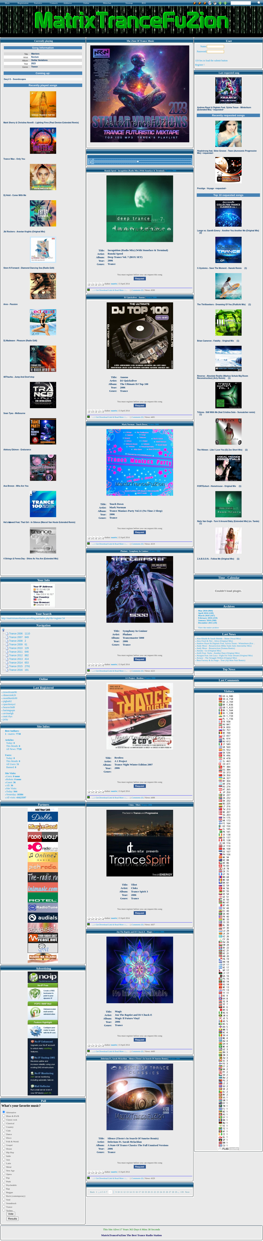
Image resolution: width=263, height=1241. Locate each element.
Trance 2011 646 (19, 651)
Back (92, 1192)
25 (164, 1192)
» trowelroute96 (9, 692)
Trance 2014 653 (19, 662)
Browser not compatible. (42, 309)
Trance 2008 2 (17, 640)
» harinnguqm (8, 710)
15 (134, 1192)
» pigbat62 (6, 701)
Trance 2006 (171, 171)
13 (127, 1192)
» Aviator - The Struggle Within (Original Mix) (216, 658)
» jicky (4, 719)
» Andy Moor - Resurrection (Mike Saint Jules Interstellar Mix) (223, 646)
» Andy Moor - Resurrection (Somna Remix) (215, 648)
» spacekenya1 (8, 704)
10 (118, 1192)
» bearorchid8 (8, 707)
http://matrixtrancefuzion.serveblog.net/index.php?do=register (31, 618)
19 (146, 1192)
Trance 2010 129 (19, 648)
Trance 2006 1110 (19, 633)
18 (143, 1192)
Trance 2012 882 (19, 655)
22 (155, 1192)
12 (124, 1192)
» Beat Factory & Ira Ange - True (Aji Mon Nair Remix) (220, 660)
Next (187, 1192)
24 (161, 1192)
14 (130, 1192)
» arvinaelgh (7, 713)
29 (176, 1192)
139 (182, 1192)
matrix (11, 734)
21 (152, 1192)
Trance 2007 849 (19, 637)
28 (173, 1192)
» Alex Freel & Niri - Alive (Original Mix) (214, 641)
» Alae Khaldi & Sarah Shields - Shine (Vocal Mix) (218, 638)
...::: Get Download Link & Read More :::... (108, 290)
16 (137, 1192)
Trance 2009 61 (18, 644)
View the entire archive (208, 627)
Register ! (200, 64)
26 (167, 1192)
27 (170, 1192)
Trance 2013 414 (19, 659)
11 (121, 1192)
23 (158, 1192)
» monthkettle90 (9, 698)
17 (140, 1192)
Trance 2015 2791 (19, 666)
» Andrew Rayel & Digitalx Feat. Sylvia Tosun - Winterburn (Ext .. (225, 643)
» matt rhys (6, 716)
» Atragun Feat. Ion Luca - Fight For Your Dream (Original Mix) (224, 655)
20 (149, 1192)
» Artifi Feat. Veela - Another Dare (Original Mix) (217, 653)
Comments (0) (138, 290)
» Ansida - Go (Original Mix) (208, 650)
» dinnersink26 (8, 695)
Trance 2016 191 (19, 670)
